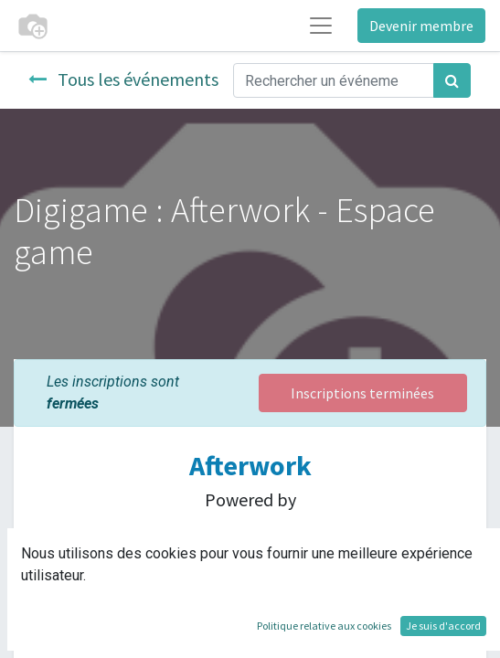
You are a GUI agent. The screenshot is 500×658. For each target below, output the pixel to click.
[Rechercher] (452, 80)
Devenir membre (421, 25)
